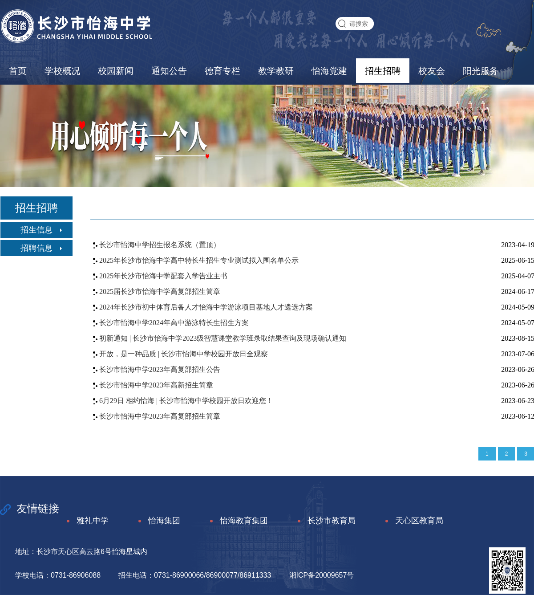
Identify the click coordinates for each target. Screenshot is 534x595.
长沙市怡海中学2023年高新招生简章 (156, 385)
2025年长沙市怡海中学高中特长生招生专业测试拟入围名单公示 (199, 260)
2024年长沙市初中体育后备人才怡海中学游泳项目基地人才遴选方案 (206, 307)
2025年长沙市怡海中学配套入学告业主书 (163, 276)
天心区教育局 (412, 521)
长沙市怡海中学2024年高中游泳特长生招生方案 (174, 322)
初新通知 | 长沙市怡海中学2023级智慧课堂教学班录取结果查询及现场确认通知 (222, 338)
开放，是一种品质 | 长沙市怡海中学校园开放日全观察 (183, 354)
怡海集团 (157, 521)
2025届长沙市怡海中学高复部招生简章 (159, 291)
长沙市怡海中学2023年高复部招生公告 (159, 369)
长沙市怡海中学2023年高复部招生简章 (159, 416)
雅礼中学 (86, 521)
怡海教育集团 (237, 521)
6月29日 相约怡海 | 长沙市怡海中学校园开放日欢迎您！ (186, 400)
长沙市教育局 (325, 521)
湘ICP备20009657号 (321, 575)
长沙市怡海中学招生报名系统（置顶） (159, 245)
